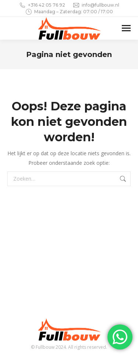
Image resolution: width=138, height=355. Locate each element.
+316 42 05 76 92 (42, 5)
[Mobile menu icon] (126, 28)
